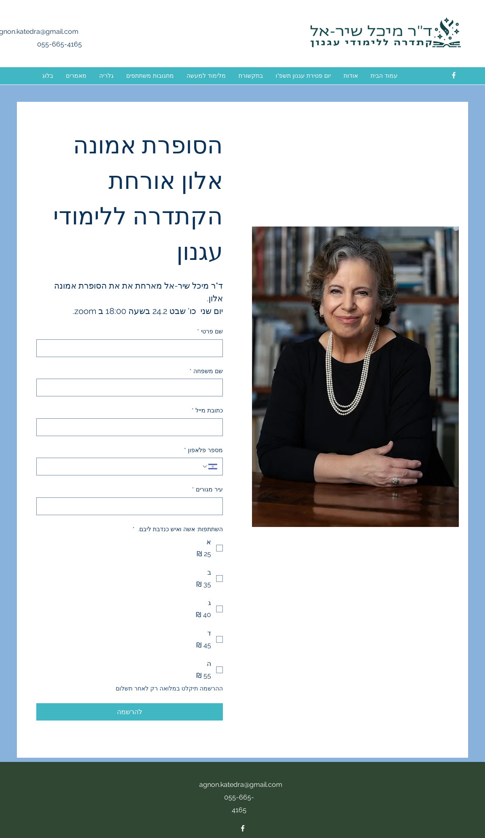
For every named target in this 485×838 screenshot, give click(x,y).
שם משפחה (206, 371)
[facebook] (454, 75)
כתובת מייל (207, 411)
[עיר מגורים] (132, 506)
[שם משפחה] (132, 387)
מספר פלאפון (203, 450)
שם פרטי (210, 332)
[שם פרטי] (132, 348)
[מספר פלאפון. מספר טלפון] (121, 466)
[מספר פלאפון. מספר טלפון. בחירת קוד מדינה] (209, 466)
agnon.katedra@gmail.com (240, 785)
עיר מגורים (207, 490)
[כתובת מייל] (132, 427)
